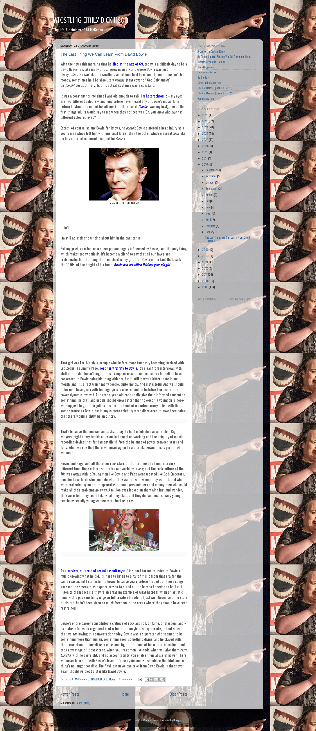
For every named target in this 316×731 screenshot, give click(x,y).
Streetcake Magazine (209, 82)
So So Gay (203, 77)
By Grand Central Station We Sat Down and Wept (224, 56)
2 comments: (125, 679)
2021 (205, 146)
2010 (205, 281)
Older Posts (179, 694)
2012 (205, 268)
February (211, 226)
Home (124, 694)
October (210, 182)
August (210, 194)
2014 (205, 256)
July (208, 201)
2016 (205, 164)
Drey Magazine (206, 67)
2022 (205, 139)
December (211, 170)
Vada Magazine (206, 98)
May (208, 213)
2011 (205, 274)
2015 (205, 249)
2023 (205, 133)
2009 (205, 287)
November (211, 176)
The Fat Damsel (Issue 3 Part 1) (215, 88)
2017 (205, 158)
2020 (205, 152)
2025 (205, 121)
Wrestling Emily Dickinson (90, 20)
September (212, 188)
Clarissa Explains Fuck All (211, 62)
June (208, 207)
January (210, 232)
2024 (205, 127)
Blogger (177, 720)
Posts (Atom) (83, 703)
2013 (205, 262)
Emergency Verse (207, 72)
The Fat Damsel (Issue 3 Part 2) (215, 93)
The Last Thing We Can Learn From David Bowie (104, 54)
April (209, 219)
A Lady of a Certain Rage (211, 51)
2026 (205, 115)
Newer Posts (70, 694)
